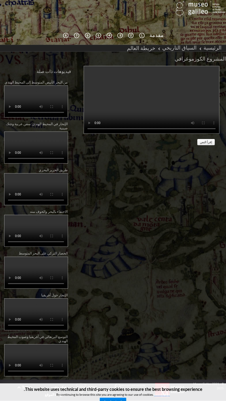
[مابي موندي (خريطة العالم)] (98, 25)
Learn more (162, 394)
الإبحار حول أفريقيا (54, 285)
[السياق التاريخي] (142, 25)
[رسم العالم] (87, 25)
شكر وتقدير (58, 377)
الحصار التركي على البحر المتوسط (43, 243)
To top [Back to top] (24, 377)
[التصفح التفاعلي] (131, 25)
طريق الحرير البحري (53, 160)
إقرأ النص (206, 132)
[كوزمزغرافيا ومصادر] (120, 25)
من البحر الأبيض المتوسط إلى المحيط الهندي (36, 72)
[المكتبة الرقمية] (65, 25)
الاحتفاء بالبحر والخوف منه (49, 202)
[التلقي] (109, 25)
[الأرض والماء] (76, 25)
